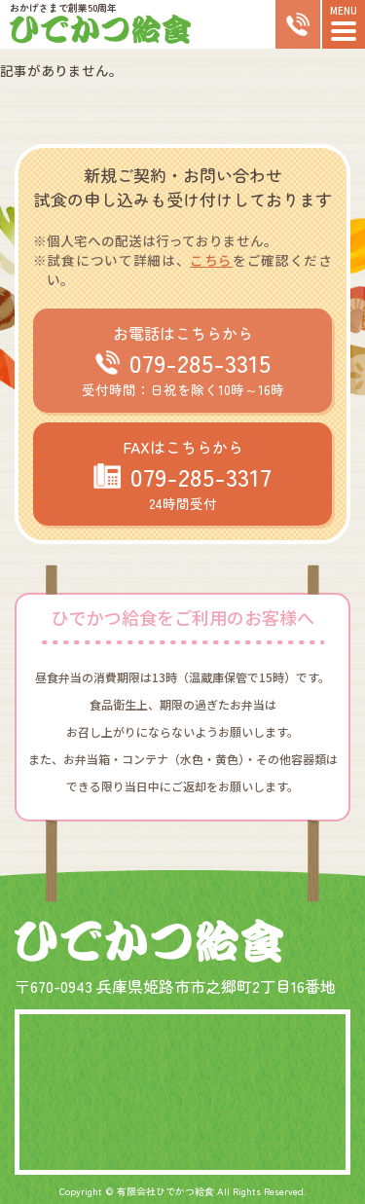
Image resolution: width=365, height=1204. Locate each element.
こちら (211, 260)
